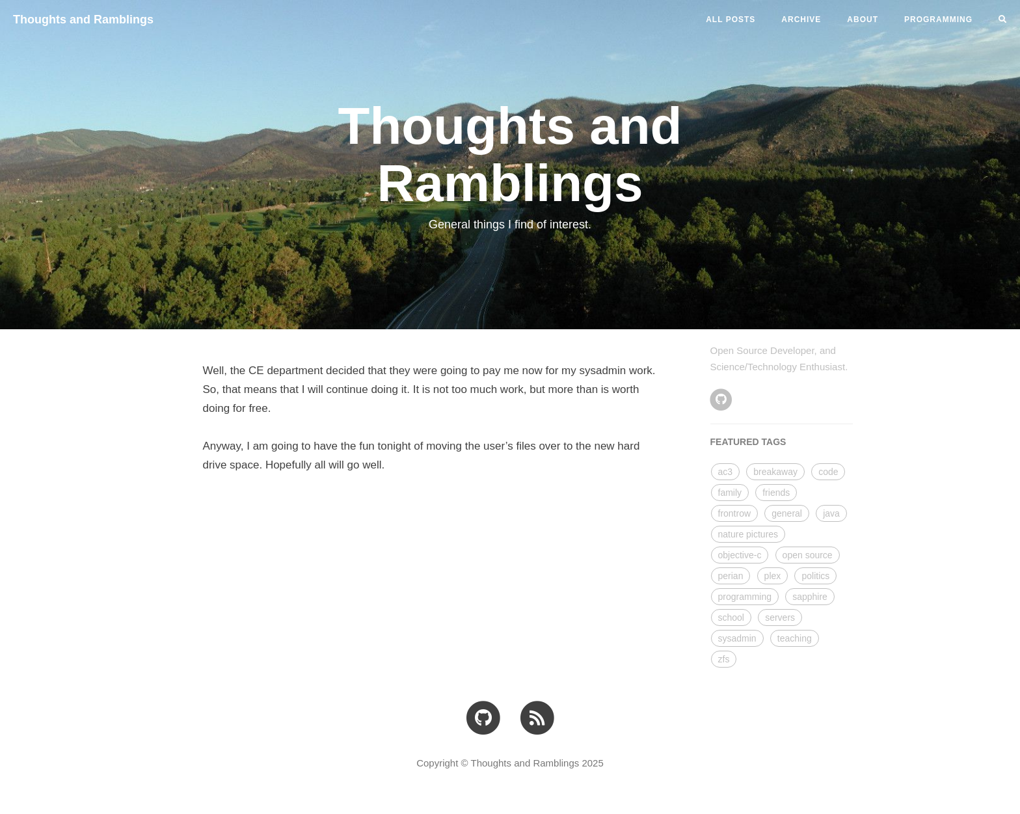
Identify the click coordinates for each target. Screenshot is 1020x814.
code (828, 472)
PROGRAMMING (938, 19)
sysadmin (737, 638)
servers (780, 617)
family (730, 492)
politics (815, 576)
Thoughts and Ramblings (83, 19)
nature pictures (748, 534)
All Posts (730, 19)
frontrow (734, 513)
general (787, 513)
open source (808, 555)
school (731, 617)
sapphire (809, 596)
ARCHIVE (801, 19)
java (831, 513)
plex (772, 576)
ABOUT (862, 19)
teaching (794, 638)
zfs (724, 659)
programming (745, 596)
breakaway (775, 472)
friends (776, 492)
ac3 (725, 472)
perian (731, 576)
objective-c (740, 555)
